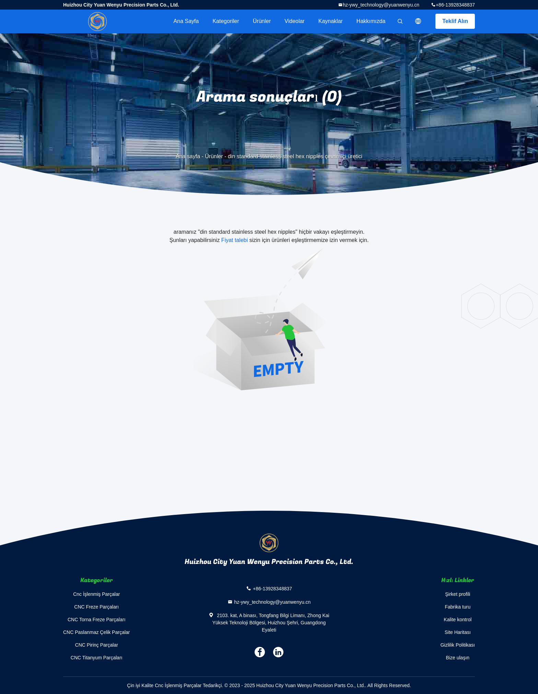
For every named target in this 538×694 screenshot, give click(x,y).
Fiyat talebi (234, 240)
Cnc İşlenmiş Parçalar (96, 594)
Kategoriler (225, 21)
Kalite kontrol (457, 619)
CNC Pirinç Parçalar (96, 645)
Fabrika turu (457, 607)
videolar (294, 21)
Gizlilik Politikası (458, 645)
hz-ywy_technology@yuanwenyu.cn (381, 5)
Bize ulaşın (457, 657)
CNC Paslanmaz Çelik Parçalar (96, 632)
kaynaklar (330, 21)
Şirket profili (457, 594)
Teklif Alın (455, 21)
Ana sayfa (186, 21)
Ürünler (262, 21)
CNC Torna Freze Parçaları (97, 619)
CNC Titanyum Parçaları (96, 657)
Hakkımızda (370, 21)
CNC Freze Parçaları (96, 607)
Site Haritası (458, 632)
